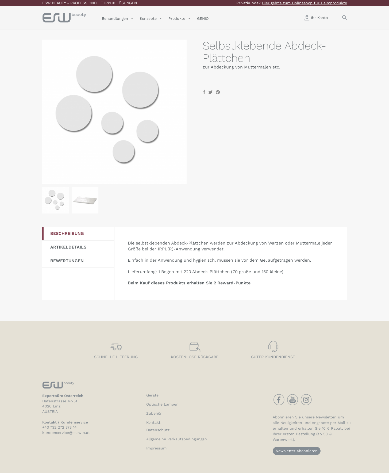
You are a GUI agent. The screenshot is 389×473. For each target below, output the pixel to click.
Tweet (210, 92)
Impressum (156, 448)
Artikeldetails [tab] (68, 247)
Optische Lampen (162, 404)
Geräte (152, 395)
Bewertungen (67, 260)
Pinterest (218, 92)
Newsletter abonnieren (297, 451)
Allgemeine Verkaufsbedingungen (176, 439)
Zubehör (154, 413)
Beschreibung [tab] (67, 233)
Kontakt (153, 422)
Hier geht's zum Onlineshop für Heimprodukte (304, 3)
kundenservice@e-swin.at (66, 432)
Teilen (204, 92)
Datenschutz (158, 430)
